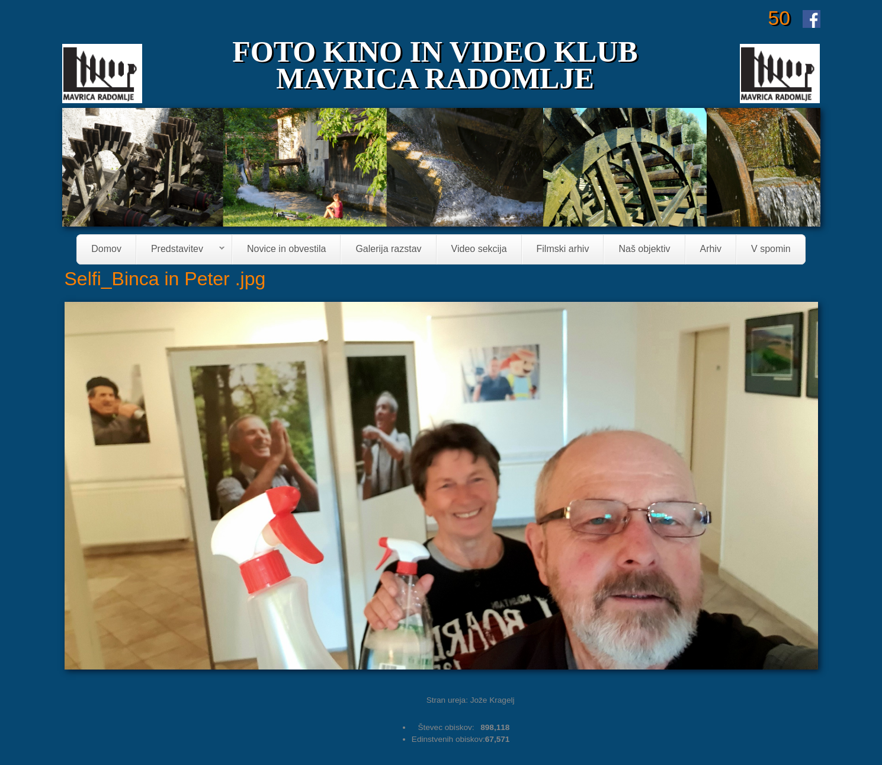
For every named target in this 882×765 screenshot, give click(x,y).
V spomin (771, 249)
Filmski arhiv (563, 249)
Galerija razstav (388, 249)
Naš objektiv (644, 249)
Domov (106, 249)
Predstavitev (180, 250)
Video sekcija (479, 249)
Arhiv (710, 249)
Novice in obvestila (286, 249)
